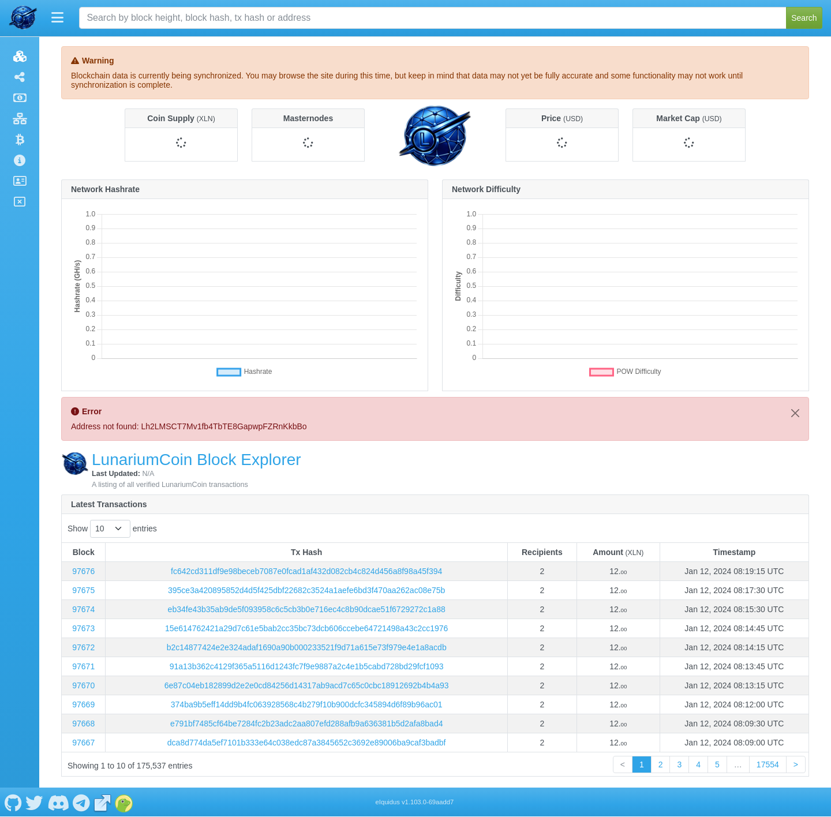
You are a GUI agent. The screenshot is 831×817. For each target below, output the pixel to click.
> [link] (795, 764)
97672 (83, 647)
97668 (83, 723)
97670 (83, 685)
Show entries (112, 529)
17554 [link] (768, 764)
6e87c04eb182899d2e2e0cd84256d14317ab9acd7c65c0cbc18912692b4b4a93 (306, 685)
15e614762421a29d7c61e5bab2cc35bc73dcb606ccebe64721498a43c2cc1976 (306, 628)
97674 (83, 609)
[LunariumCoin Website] (103, 802)
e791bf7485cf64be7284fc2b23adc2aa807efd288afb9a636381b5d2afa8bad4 (306, 723)
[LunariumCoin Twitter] (34, 802)
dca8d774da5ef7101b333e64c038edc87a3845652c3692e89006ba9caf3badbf (306, 742)
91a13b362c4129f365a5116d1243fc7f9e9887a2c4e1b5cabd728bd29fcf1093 (307, 666)
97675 (83, 590)
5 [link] (717, 764)
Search (804, 18)
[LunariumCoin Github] (13, 802)
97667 (83, 742)
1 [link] (641, 764)
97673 (83, 628)
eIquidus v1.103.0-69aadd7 (415, 802)
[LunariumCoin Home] (23, 17)
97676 (83, 571)
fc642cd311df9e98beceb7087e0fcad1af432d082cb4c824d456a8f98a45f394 (306, 571)
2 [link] (660, 764)
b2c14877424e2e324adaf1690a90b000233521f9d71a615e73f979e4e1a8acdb (307, 647)
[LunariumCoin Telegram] (81, 802)
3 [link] (679, 764)
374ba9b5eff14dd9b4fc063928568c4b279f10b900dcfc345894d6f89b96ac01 (307, 704)
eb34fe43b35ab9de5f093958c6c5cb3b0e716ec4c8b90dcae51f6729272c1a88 (307, 609)
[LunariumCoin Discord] (58, 802)
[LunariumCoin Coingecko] (124, 802)
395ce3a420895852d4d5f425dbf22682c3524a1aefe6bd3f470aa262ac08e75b (306, 590)
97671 (83, 666)
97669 (83, 704)
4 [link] (698, 764)
